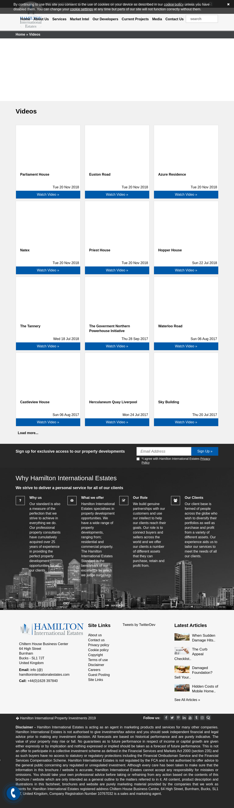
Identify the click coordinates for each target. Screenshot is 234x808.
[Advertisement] (117, 68)
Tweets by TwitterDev (139, 625)
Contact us (96, 640)
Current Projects (135, 19)
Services (59, 19)
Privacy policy (98, 645)
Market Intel (79, 19)
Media (157, 19)
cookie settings (81, 9)
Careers (94, 670)
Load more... (28, 433)
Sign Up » (204, 451)
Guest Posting (99, 675)
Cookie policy (98, 650)
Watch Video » (48, 194)
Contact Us (174, 19)
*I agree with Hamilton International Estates (173, 460)
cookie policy (174, 4)
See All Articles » (187, 700)
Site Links (95, 680)
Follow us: (151, 718)
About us (95, 635)
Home (25, 19)
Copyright (95, 655)
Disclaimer (96, 665)
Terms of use (98, 660)
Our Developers (105, 19)
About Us (41, 19)
